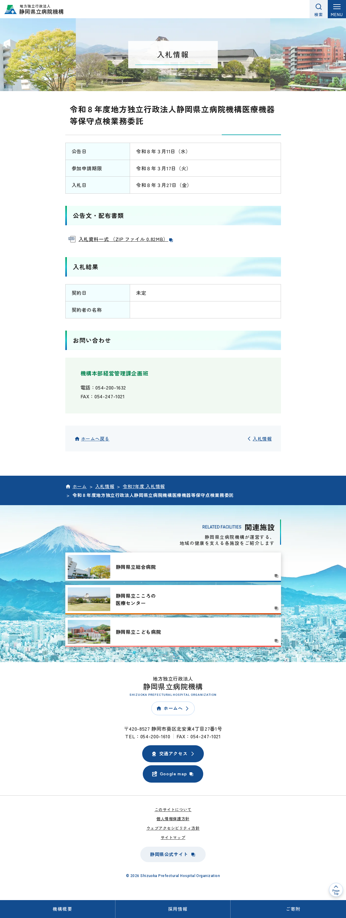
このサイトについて (173, 809)
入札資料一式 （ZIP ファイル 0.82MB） (126, 239)
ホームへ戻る (95, 438)
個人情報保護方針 (172, 818)
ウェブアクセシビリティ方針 (173, 828)
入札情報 (262, 438)
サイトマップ (173, 837)
